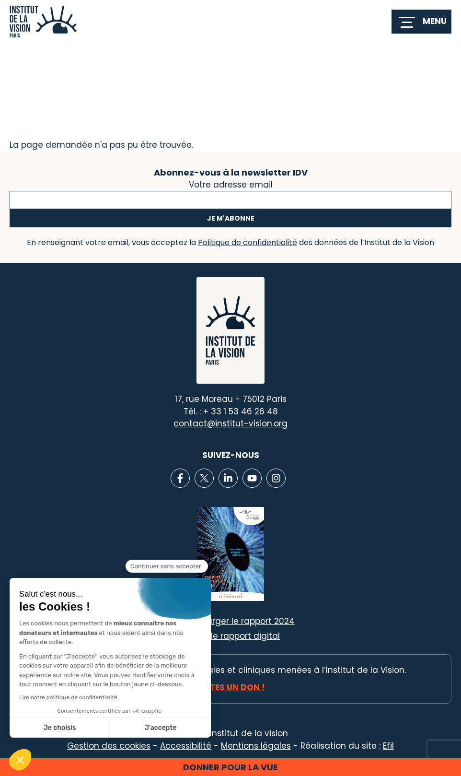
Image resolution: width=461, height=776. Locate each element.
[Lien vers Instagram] (276, 478)
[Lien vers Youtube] (252, 478)
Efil (388, 746)
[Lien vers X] (204, 478)
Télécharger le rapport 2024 (237, 621)
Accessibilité (185, 746)
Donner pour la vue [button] (230, 767)
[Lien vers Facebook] (180, 478)
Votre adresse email (231, 183)
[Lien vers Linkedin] (228, 478)
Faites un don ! (230, 687)
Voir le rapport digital (236, 636)
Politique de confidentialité (247, 242)
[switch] (421, 22)
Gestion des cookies (108, 746)
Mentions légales (256, 746)
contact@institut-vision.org (230, 423)
